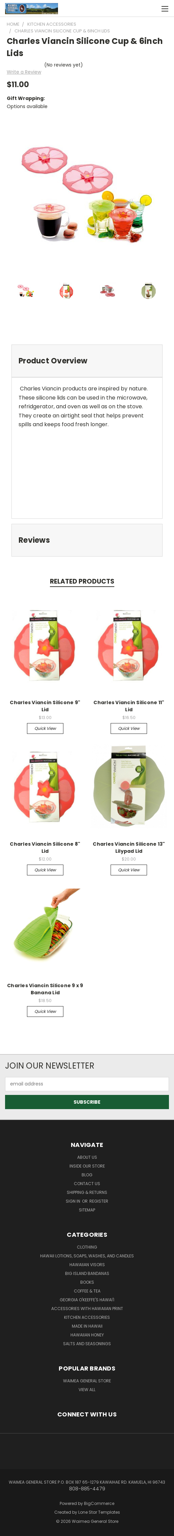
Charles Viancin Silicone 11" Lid (128, 706)
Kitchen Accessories (87, 1317)
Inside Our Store (87, 1166)
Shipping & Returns (87, 1192)
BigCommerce (99, 1503)
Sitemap (87, 1210)
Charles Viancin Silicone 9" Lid (45, 706)
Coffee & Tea (87, 1291)
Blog (87, 1175)
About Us (87, 1157)
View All (87, 1389)
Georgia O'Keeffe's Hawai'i (87, 1300)
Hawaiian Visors (87, 1265)
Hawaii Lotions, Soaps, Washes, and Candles (87, 1256)
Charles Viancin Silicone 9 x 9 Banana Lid (45, 989)
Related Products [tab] (82, 581)
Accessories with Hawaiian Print (87, 1308)
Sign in (73, 1201)
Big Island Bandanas (87, 1273)
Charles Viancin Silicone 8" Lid (45, 847)
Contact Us (87, 1183)
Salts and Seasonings (87, 1344)
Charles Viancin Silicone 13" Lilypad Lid (129, 847)
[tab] (87, 360)
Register (98, 1201)
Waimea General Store (87, 1381)
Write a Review (24, 72)
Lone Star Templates (99, 1512)
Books (87, 1282)
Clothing (87, 1247)
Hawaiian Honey (87, 1335)
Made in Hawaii (87, 1326)
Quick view (45, 728)
